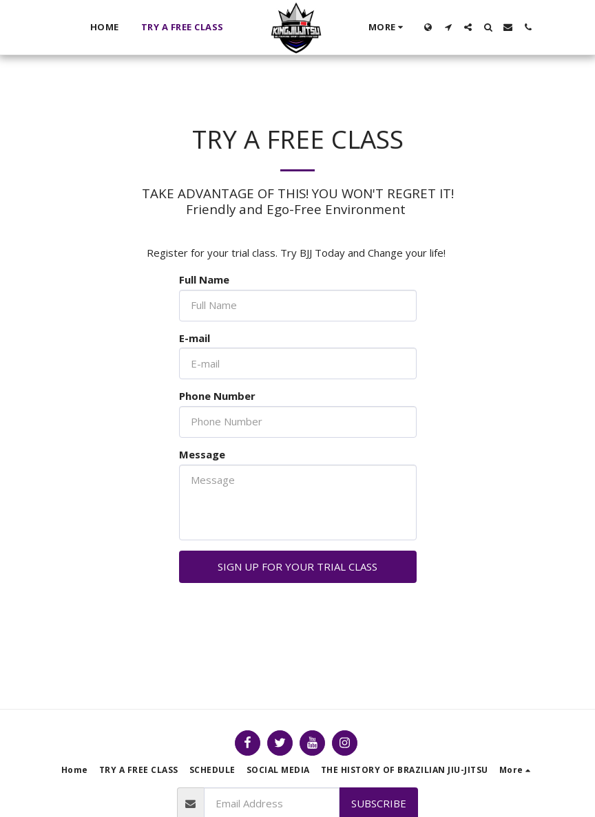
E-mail (194, 338)
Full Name (204, 279)
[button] (448, 27)
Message (202, 454)
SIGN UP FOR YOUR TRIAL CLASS (297, 566)
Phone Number (217, 396)
